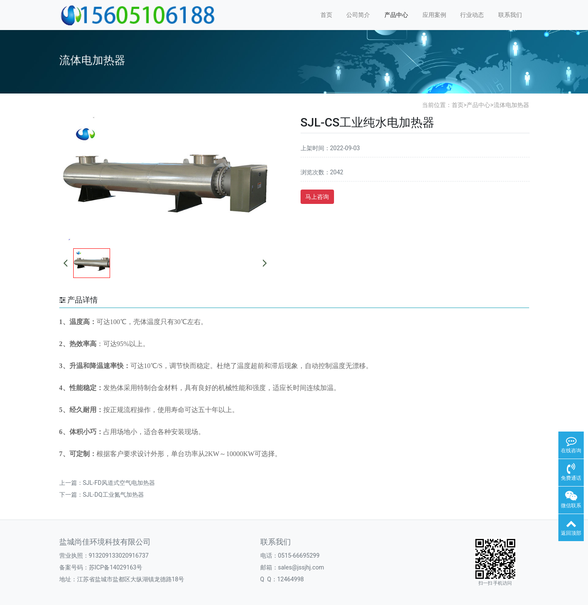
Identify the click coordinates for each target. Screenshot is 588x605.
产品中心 (396, 14)
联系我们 (510, 14)
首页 (326, 14)
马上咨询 (317, 196)
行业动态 (472, 14)
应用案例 (434, 14)
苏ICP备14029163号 (116, 567)
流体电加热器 (511, 105)
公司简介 (358, 14)
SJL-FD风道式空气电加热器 (119, 482)
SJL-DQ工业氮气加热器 (113, 494)
